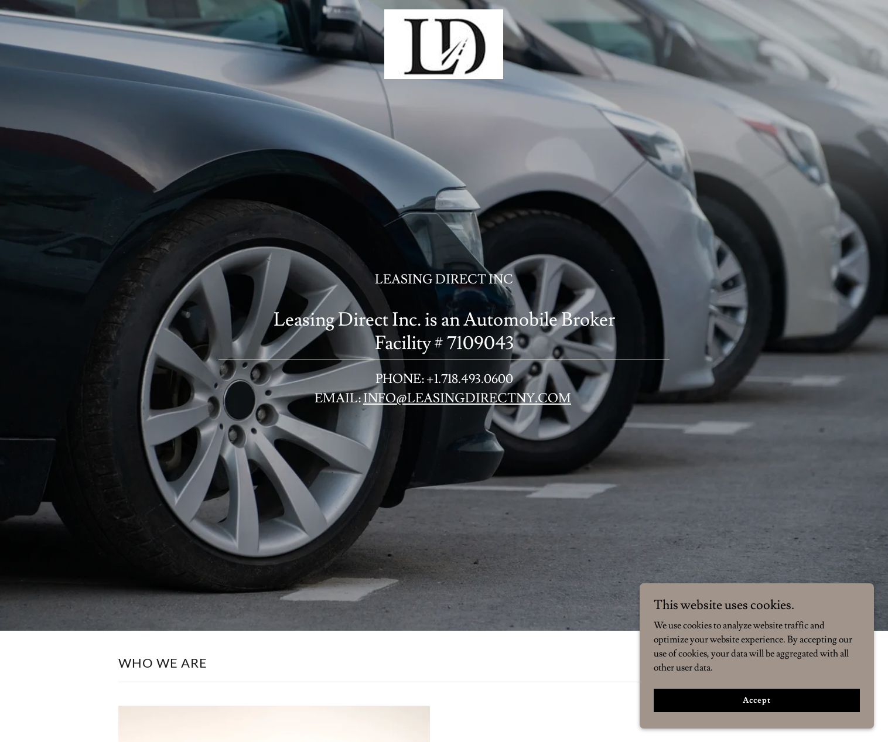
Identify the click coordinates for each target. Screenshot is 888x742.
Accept (756, 708)
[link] (443, 14)
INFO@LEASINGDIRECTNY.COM (467, 398)
